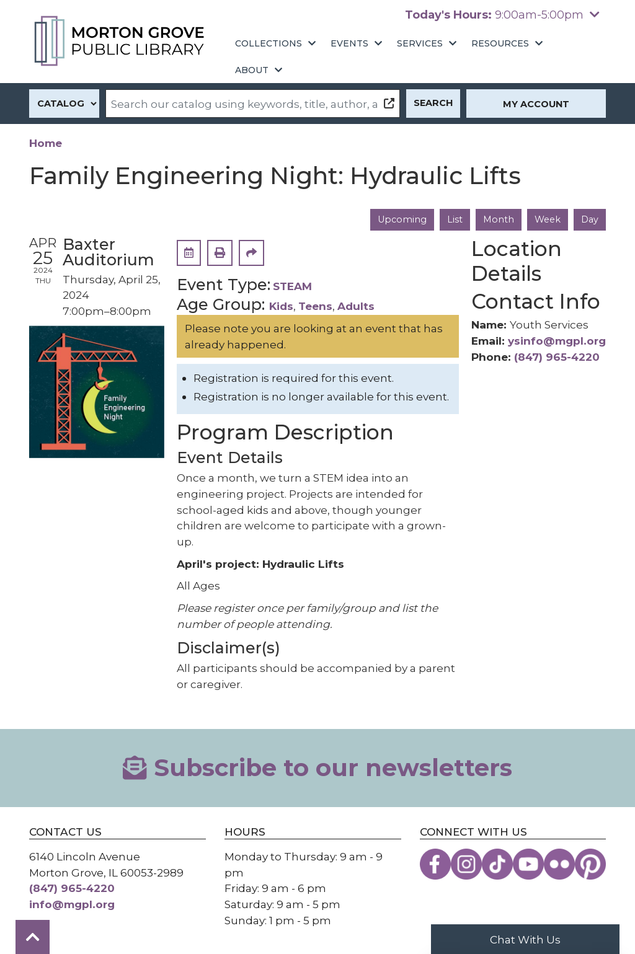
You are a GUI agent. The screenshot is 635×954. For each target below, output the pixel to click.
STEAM (292, 286)
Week (547, 219)
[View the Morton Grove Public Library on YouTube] (528, 864)
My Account (536, 104)
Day (589, 219)
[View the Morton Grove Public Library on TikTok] (497, 864)
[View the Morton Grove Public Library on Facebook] (435, 864)
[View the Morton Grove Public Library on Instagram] (466, 864)
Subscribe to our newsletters (317, 767)
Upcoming (400, 219)
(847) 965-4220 (557, 356)
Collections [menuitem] (268, 43)
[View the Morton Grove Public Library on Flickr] (559, 864)
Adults (356, 305)
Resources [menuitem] (500, 43)
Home (45, 142)
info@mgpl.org (72, 904)
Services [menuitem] (420, 43)
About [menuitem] (252, 70)
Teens (315, 305)
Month (497, 219)
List (453, 219)
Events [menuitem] (349, 43)
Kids (281, 305)
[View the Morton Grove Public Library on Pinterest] (590, 864)
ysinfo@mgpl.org (557, 340)
